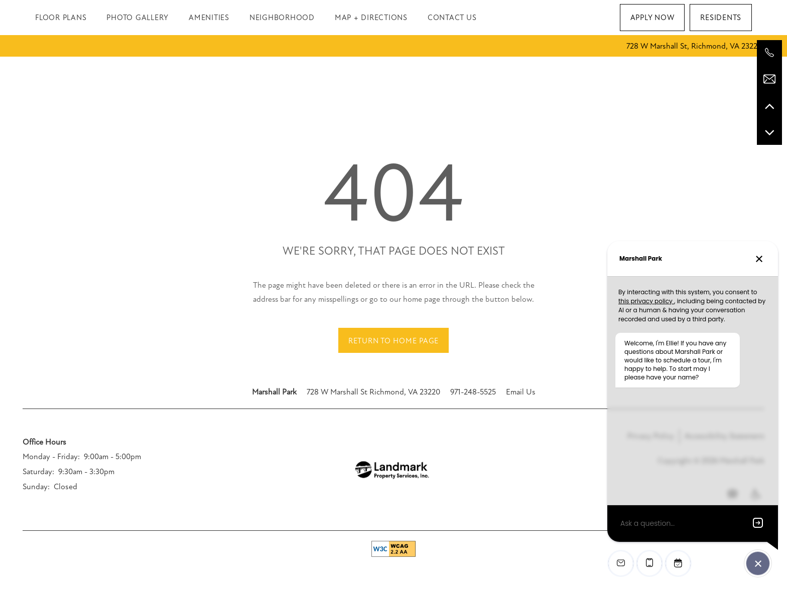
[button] (652, 17)
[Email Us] (769, 79)
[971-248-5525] (769, 52)
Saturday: (38, 472)
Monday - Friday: (51, 457)
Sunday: (36, 487)
